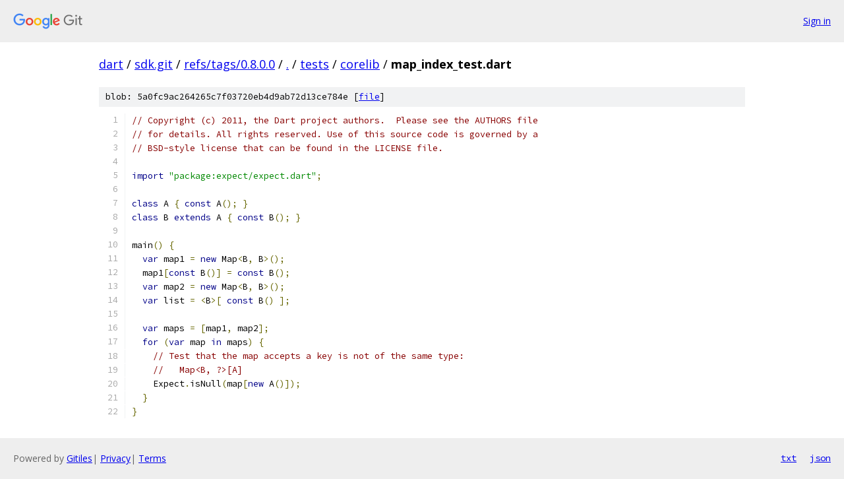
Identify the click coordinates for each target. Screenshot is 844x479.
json (820, 458)
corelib (360, 64)
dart (111, 64)
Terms (152, 458)
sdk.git (154, 64)
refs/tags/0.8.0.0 (229, 64)
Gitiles (79, 458)
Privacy (115, 458)
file (369, 96)
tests (314, 64)
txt (789, 458)
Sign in (817, 21)
